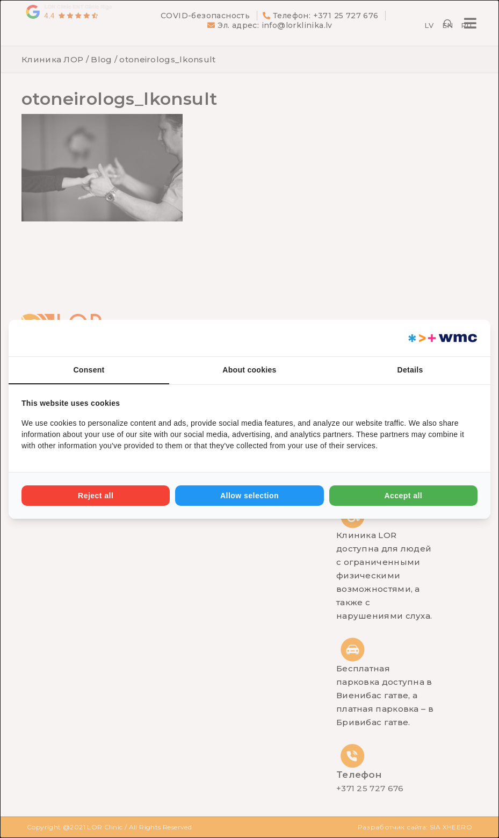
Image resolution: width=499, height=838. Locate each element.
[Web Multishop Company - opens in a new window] (442, 338)
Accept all (403, 495)
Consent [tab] (88, 370)
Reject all (95, 495)
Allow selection (249, 495)
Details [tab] (410, 370)
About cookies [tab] (249, 370)
